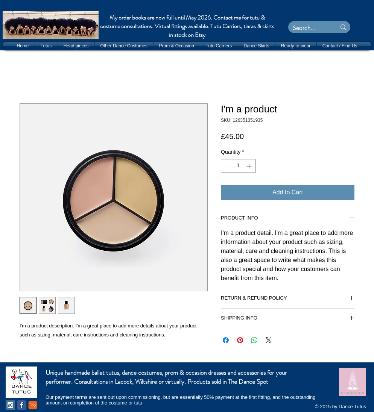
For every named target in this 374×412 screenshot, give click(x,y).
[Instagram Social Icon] (10, 405)
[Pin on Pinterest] (240, 340)
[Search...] (306, 28)
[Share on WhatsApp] (254, 340)
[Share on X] (268, 340)
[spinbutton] (238, 166)
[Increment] (249, 166)
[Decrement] (226, 166)
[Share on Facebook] (225, 340)
